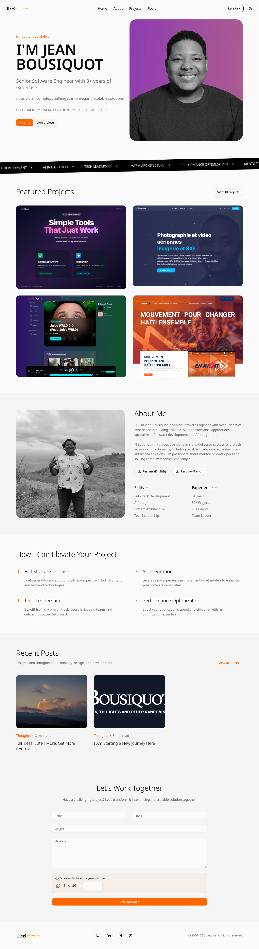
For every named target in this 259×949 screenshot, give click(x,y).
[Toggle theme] (250, 8)
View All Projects (228, 192)
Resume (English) (152, 471)
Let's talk (234, 8)
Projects (135, 8)
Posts (152, 8)
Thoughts (23, 735)
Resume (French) (190, 471)
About (118, 8)
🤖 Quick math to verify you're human (80, 878)
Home (102, 8)
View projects (46, 122)
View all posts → (230, 663)
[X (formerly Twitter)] (131, 935)
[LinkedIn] (109, 935)
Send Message (129, 902)
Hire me (24, 122)
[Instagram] (120, 935)
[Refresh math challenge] (58, 886)
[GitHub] (98, 935)
